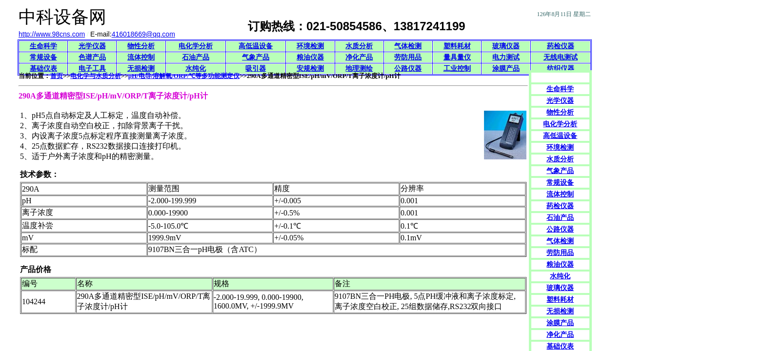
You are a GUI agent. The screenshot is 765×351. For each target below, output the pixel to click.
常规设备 (43, 57)
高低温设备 (256, 46)
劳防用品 (408, 57)
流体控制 (141, 57)
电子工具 (92, 68)
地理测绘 (359, 68)
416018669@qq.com (143, 34)
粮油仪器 (310, 57)
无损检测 (141, 68)
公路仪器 (408, 68)
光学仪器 (92, 46)
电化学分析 (196, 46)
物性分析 (141, 46)
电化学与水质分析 (95, 75)
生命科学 (43, 46)
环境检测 (310, 46)
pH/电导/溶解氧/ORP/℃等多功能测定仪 (184, 75)
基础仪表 (43, 68)
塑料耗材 (457, 46)
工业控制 (457, 68)
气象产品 (255, 57)
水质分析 (359, 46)
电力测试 (506, 57)
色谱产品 (92, 57)
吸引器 (255, 68)
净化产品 (359, 57)
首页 (56, 75)
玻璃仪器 (506, 46)
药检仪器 (560, 46)
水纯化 (195, 68)
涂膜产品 (506, 68)
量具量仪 (457, 57)
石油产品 (195, 57)
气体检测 (408, 46)
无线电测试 (561, 57)
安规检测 (310, 68)
